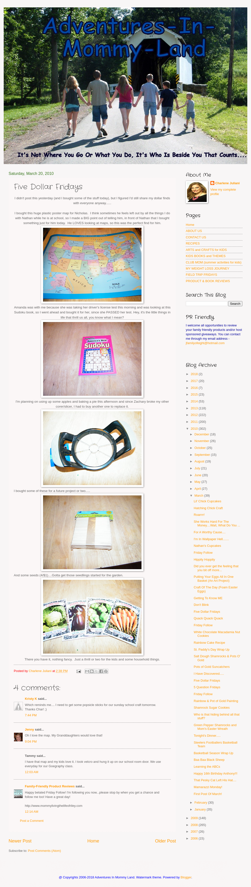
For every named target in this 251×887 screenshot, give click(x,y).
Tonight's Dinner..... (207, 735)
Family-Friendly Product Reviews (50, 786)
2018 (195, 374)
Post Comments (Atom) (44, 851)
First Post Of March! (208, 794)
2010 (195, 428)
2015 (195, 394)
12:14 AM (31, 811)
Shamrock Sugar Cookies (212, 707)
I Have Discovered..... (209, 673)
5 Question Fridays (207, 687)
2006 (195, 838)
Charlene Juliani (227, 183)
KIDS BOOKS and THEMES (205, 256)
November (202, 441)
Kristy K (31, 699)
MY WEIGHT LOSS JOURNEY (207, 268)
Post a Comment (32, 821)
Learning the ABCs (207, 766)
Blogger (186, 877)
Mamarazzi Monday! (208, 787)
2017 (195, 381)
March (199, 495)
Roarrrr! (199, 515)
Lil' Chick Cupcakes (207, 501)
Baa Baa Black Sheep (209, 760)
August (199, 461)
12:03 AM (31, 772)
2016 (195, 388)
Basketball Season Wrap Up (213, 753)
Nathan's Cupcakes (207, 546)
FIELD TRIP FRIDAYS (201, 274)
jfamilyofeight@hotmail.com (205, 343)
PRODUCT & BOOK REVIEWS (208, 281)
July (197, 468)
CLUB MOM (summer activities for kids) (213, 262)
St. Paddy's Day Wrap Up (211, 649)
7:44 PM (31, 715)
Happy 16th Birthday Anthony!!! (215, 773)
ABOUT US (194, 231)
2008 (195, 825)
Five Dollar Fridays (207, 611)
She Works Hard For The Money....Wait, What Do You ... (217, 523)
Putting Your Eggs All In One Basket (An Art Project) (214, 578)
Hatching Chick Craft (208, 508)
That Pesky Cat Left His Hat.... (215, 780)
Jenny (29, 729)
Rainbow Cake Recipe (209, 642)
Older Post (165, 841)
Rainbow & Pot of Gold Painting (216, 701)
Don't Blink (201, 605)
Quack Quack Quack (208, 618)
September (202, 455)
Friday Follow (203, 552)
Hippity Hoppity (204, 559)
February (201, 802)
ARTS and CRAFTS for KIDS (206, 250)
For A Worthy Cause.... (209, 532)
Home (93, 841)
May (197, 482)
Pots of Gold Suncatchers (212, 667)
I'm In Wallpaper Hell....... (211, 539)
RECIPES (193, 243)
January (200, 809)
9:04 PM (31, 741)
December (202, 434)
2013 (195, 408)
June (198, 475)
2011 (195, 422)
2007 (195, 831)
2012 (195, 415)
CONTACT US (196, 237)
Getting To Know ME (208, 598)
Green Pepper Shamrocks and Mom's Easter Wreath (215, 727)
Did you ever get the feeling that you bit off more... (216, 568)
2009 (195, 818)
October (200, 448)
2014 (195, 401)
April (198, 488)
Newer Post (20, 841)
